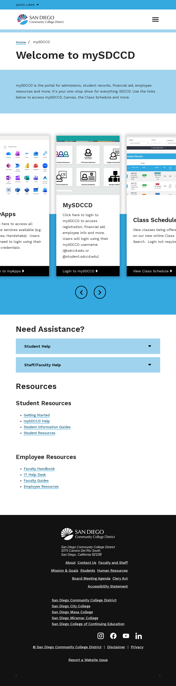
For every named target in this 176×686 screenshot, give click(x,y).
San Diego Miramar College (75, 618)
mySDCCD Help (37, 421)
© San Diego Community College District (67, 647)
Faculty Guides (36, 481)
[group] (88, 206)
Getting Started (37, 415)
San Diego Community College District (84, 600)
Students (87, 570)
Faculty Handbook (39, 469)
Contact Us (87, 563)
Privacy (137, 647)
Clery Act (120, 578)
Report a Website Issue (88, 660)
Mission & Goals (64, 570)
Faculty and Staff (113, 563)
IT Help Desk (35, 475)
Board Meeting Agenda (91, 578)
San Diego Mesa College (72, 612)
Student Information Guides (47, 427)
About (70, 563)
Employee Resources (41, 486)
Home (21, 42)
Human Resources (112, 570)
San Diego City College (71, 606)
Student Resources (39, 433)
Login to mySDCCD (78, 271)
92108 (97, 554)
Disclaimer (116, 647)
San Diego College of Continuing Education (88, 624)
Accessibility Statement (108, 586)
